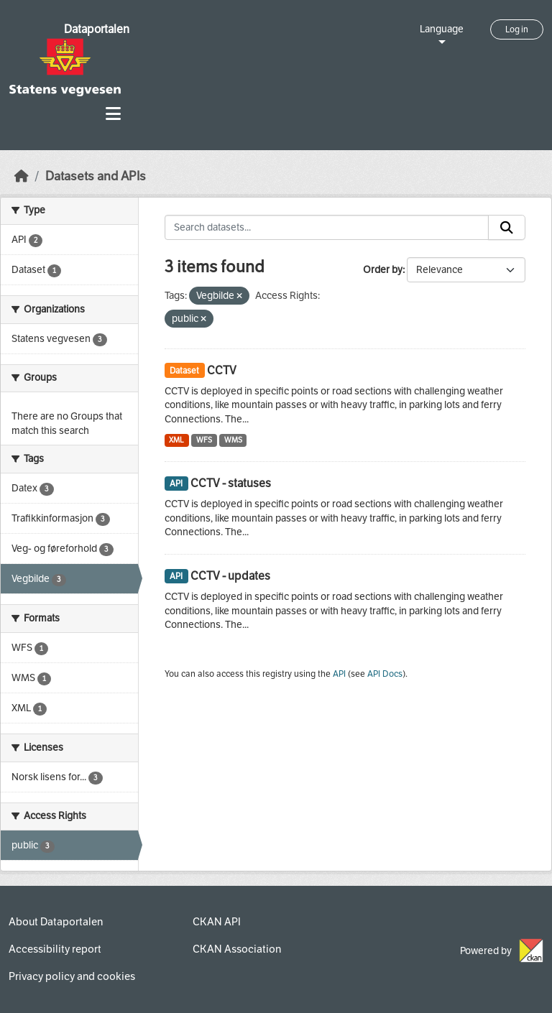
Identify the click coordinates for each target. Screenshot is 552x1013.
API (339, 674)
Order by (382, 270)
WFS (204, 440)
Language (442, 29)
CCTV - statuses (230, 483)
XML (176, 440)
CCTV (221, 370)
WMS (233, 440)
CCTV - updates (230, 576)
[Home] (21, 176)
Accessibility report (55, 949)
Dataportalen (96, 29)
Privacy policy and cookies (72, 976)
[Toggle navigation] (113, 114)
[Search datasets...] (327, 228)
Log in (516, 29)
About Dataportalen (56, 921)
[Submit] (506, 228)
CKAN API (217, 921)
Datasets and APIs (95, 176)
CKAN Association (237, 949)
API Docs (384, 674)
